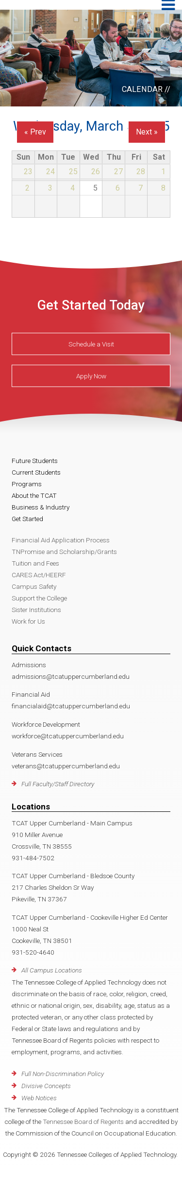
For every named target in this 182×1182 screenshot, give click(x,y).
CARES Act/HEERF (39, 575)
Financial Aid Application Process (61, 540)
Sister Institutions (36, 609)
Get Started (27, 519)
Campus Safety (34, 586)
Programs (27, 484)
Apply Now (91, 376)
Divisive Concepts (46, 1086)
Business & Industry (40, 507)
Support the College (39, 598)
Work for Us (28, 621)
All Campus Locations (51, 970)
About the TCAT (34, 495)
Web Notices (39, 1098)
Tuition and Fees (35, 563)
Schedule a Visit (91, 344)
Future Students (35, 460)
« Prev (35, 131)
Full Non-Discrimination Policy (62, 1073)
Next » (147, 131)
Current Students (36, 472)
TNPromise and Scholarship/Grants (64, 551)
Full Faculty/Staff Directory (57, 784)
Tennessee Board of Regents (83, 1121)
